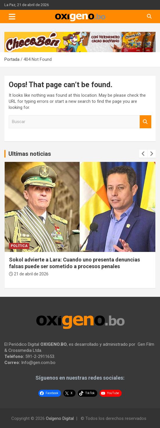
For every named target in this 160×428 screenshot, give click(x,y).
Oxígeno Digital (60, 418)
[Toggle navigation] (12, 16)
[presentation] (143, 154)
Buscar (145, 121)
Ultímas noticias (29, 153)
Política (19, 246)
